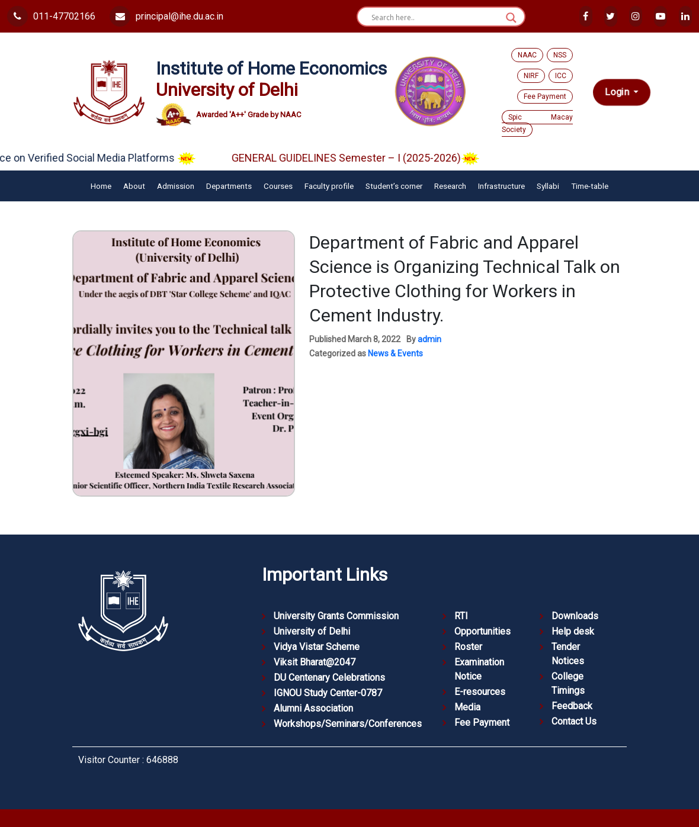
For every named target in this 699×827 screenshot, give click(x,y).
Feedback (571, 706)
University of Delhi (312, 631)
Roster (468, 646)
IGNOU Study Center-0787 (328, 693)
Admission (175, 186)
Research (450, 186)
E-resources (479, 691)
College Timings (568, 683)
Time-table (589, 186)
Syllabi (548, 186)
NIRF (531, 76)
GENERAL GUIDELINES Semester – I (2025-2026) (376, 158)
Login (618, 92)
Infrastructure (501, 186)
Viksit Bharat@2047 (314, 662)
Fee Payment (545, 96)
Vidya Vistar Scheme (317, 646)
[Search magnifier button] (511, 17)
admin (429, 339)
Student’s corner (393, 186)
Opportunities (482, 631)
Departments (229, 186)
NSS (559, 55)
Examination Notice (479, 669)
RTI (461, 616)
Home (101, 186)
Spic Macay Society (537, 123)
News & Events (395, 353)
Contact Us (574, 721)
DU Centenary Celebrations (329, 677)
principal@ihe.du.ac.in (166, 16)
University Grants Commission (336, 616)
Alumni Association (313, 708)
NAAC (527, 55)
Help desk (572, 631)
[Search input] (435, 17)
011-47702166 (51, 16)
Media (467, 707)
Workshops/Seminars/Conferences (348, 723)
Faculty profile (329, 186)
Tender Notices (567, 654)
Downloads (574, 616)
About (134, 186)
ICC (560, 76)
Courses (278, 186)
